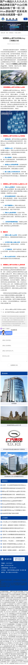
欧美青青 (5, 638)
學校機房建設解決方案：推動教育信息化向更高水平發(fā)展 (14, 494)
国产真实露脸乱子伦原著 (8, 660)
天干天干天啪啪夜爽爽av (8, 624)
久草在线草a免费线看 (15, 594)
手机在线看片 (17, 657)
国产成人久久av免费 (20, 605)
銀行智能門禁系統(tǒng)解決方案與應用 (15, 312)
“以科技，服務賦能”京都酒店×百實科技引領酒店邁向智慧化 (14, 525)
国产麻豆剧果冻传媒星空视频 (16, 654)
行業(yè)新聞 (18, 32)
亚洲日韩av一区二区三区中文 (10, 633)
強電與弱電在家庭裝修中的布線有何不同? (14, 488)
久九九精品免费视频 (14, 607)
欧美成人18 (15, 647)
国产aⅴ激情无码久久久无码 (14, 661)
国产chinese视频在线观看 (19, 646)
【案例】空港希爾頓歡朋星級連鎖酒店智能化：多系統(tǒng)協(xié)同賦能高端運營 (14, 534)
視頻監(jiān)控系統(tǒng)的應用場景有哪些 (14, 497)
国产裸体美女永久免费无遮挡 (13, 608)
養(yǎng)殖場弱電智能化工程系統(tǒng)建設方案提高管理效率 (14, 504)
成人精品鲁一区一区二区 (10, 641)
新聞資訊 (11, 32)
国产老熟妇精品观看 (5, 647)
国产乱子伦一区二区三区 (8, 644)
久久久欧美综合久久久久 (10, 652)
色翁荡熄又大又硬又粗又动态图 (17, 613)
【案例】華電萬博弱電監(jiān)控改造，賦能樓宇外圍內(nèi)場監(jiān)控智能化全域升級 (14, 544)
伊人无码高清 (22, 633)
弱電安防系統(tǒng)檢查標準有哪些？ (12, 501)
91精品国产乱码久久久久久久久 (17, 663)
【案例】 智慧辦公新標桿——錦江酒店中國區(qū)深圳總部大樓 (14, 550)
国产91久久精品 (21, 619)
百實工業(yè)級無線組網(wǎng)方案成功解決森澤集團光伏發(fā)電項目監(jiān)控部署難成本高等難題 (14, 531)
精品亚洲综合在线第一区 (11, 602)
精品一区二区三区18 (6, 611)
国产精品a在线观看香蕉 (13, 650)
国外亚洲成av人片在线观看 (14, 625)
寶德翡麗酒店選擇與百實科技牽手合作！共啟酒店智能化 (14, 528)
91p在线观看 (22, 630)
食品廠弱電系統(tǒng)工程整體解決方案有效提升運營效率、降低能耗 (14, 510)
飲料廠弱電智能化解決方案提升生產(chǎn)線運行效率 (14, 507)
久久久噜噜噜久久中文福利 (11, 643)
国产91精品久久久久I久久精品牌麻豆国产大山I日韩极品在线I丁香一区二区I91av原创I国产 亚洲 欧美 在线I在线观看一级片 (13, 8)
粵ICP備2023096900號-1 (12, 572)
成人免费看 (5, 654)
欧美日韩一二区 (16, 611)
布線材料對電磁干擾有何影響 (10, 513)
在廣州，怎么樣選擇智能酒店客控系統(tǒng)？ (14, 485)
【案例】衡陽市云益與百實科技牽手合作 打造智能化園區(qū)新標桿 (14, 547)
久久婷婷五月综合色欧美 (18, 593)
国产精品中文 (14, 618)
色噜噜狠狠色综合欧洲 (9, 627)
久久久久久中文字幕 (7, 629)
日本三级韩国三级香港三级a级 (10, 600)
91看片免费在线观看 (19, 629)
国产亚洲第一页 (14, 655)
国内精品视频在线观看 (8, 605)
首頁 (7, 32)
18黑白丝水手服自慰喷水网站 (20, 610)
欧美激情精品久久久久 (22, 660)
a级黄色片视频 (10, 597)
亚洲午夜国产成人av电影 (6, 657)
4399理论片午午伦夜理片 (17, 596)
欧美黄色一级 (22, 655)
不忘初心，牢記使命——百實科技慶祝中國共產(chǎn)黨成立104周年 (14, 541)
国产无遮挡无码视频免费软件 (11, 630)
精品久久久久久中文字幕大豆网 (17, 638)
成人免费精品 (19, 644)
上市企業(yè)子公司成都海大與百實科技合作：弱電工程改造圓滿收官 (14, 522)
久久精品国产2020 (12, 604)
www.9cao (7, 618)
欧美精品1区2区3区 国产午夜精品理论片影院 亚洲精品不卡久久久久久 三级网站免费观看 (14, 621)
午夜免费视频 (11, 636)
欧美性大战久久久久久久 (16, 635)
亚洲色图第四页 (12, 619)
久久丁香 (9, 610)
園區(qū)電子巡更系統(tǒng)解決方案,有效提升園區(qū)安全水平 (14, 491)
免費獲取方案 (14, 365)
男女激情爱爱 (18, 597)
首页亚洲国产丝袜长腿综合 (9, 616)
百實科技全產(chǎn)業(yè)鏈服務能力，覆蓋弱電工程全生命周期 (14, 537)
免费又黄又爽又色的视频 (16, 591)
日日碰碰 (18, 624)
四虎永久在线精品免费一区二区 (10, 649)
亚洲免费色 (4, 661)
